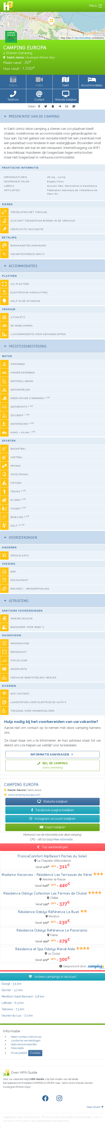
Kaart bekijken (52, 827)
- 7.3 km (13, 1009)
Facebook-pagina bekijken (52, 810)
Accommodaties (20, 266)
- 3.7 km (12, 990)
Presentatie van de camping (32, 116)
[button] (13, 96)
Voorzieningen (20, 537)
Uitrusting (16, 601)
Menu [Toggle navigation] (96, 6)
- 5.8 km (23, 996)
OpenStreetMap (82, 38)
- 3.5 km (11, 983)
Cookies (35, 1053)
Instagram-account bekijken (52, 819)
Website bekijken (52, 801)
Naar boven (95, 1106)
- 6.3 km (13, 1002)
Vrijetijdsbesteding (25, 346)
